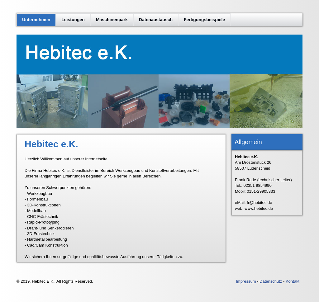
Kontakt (292, 281)
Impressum (246, 281)
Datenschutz (270, 281)
